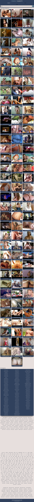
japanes (17, 453)
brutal (27, 464)
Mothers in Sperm (21, 429)
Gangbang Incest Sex (28, 379)
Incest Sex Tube (25, 417)
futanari (28, 461)
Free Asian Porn (12, 495)
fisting (7, 472)
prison (22, 465)
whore (8, 469)
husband (2, 460)
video (18, 465)
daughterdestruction (27, 473)
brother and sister (24, 481)
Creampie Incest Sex (17, 373)
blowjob (12, 468)
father (24, 464)
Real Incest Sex (21, 425)
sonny (1, 465)
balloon (16, 464)
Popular (17, 4)
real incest (13, 425)
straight (9, 468)
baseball (31, 465)
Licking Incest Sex (6, 401)
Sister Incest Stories (17, 406)
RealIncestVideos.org (21, 426)
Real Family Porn (4, 491)
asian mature (3, 477)
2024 (8, 453)
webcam (28, 453)
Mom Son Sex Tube (14, 418)
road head (26, 477)
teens (30, 461)
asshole (12, 473)
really (20, 465)
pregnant (31, 452)
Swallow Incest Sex (28, 396)
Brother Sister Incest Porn (6, 390)
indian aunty (7, 476)
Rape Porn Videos (16, 490)
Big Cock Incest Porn (6, 379)
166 (20, 456)
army (14, 469)
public (15, 453)
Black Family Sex (6, 383)
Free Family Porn (30, 418)
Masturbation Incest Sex (6, 405)
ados (28, 465)
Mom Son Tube (4, 429)
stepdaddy (20, 473)
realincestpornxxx (29, 425)
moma (19, 468)
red (27, 460)
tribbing (16, 456)
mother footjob (30, 477)
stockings (4, 472)
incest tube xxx (20, 422)
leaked (14, 452)
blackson (17, 461)
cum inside (28, 476)
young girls (18, 476)
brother (24, 460)
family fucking (19, 481)
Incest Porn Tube (10, 417)
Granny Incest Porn (28, 388)
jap (20, 469)
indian (22, 456)
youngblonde (9, 461)
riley (4, 473)
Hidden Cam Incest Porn (6, 394)
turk (26, 465)
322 (4, 457)
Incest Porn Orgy (17, 395)
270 (0, 457)
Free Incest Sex (9, 418)
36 (19, 453)
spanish (6, 473)
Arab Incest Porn (6, 373)
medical (30, 456)
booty (12, 457)
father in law (7, 481)
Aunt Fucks (6, 377)
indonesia (2, 453)
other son (18, 477)
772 (32, 460)
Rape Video (12, 490)
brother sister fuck (11, 452)
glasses (26, 457)
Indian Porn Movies (30, 495)
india (18, 464)
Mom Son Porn (29, 417)
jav (11, 464)
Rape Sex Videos (3, 490)
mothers (5, 464)
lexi (21, 468)
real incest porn (4, 425)
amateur (33, 457)
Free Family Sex (21, 490)
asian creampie (15, 481)
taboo (20, 464)
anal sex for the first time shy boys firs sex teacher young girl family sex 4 (20, 480)
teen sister (9, 480)
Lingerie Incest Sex (6, 402)
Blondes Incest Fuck (6, 384)
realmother (10, 460)
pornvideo (23, 473)
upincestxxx (16, 429)
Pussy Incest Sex (17, 401)
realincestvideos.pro (15, 426)
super (23, 461)
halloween (6, 468)
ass (18, 469)
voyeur (13, 456)
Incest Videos (11, 422)
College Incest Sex (17, 371)
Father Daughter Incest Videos (14, 491)
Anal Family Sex (6, 372)
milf (17, 468)
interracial (24, 468)
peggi (19, 460)
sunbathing (29, 464)
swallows (6, 461)
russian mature (19, 484)
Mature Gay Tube (17, 487)
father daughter (3, 481)
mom (4, 453)
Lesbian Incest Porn (6, 400)
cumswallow (23, 469)
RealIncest (25, 425)
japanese (17, 460)
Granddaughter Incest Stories (28, 383)
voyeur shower (15, 484)
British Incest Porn (6, 388)
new (6, 456)
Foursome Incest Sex (28, 377)
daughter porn (6, 480)
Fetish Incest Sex (28, 373)
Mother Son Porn (26, 429)
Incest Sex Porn (25, 491)
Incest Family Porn (15, 417)
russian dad (25, 476)
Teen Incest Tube (16, 422)
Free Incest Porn (9, 425)
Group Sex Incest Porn (28, 389)
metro (14, 457)
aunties (11, 469)
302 (8, 457)
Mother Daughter (6, 412)
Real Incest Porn (26, 426)
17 (23, 453)
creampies (29, 468)
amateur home (3, 476)
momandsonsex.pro (30, 421)
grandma (13, 464)
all (25, 452)
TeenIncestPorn (17, 425)
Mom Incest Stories (6, 407)
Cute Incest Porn (17, 377)
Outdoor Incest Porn (17, 396)
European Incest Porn (17, 389)
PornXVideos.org (31, 426)
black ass (32, 476)
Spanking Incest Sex (17, 411)
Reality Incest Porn (17, 402)
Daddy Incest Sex (17, 378)
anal (32, 456)
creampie (17, 457)
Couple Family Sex (17, 372)
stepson (20, 461)
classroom (15, 465)
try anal (28, 481)
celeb (23, 452)
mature (25, 456)
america (20, 457)
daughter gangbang (22, 477)
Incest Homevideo (21, 494)
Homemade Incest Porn (6, 395)
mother (10, 453)
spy (24, 457)
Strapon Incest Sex (28, 394)
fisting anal (10, 476)
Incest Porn (6, 396)
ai (25, 469)
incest (17, 452)
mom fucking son (26, 421)
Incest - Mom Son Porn (24, 418)
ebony (13, 472)
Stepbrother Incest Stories (17, 413)
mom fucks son (16, 421)
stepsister (32, 468)
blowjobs (9, 473)
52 (32, 453)
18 (26, 453)
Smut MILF (7, 426)
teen (26, 460)
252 (30, 457)
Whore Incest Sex (28, 406)
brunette (2, 473)
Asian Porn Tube (3, 495)
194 (31, 460)
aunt (12, 469)
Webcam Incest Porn (28, 405)
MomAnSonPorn (21, 421)
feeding (11, 472)
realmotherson (8, 465)
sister (2, 457)
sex (32, 469)
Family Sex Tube (8, 491)
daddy (28, 452)
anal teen (22, 476)
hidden (32, 464)
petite (6, 469)
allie (9, 456)
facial (6, 457)
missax (1, 469)
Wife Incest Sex (27, 407)
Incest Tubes (28, 422)
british (14, 461)
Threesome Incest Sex (28, 400)
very (31, 469)
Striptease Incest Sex (28, 395)
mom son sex (3, 452)
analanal (17, 473)
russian (1, 472)
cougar (1, 461)
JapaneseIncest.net (2, 422)
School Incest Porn (17, 405)
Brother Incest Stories (6, 389)
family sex (7, 452)
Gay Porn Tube (17, 495)
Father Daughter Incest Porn (28, 371)
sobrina (26, 472)
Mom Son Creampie (3, 421)
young (13, 453)
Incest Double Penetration (17, 384)
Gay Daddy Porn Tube (5, 487)
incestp (32, 472)
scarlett (33, 461)
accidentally (12, 465)
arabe (1, 464)
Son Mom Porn (11, 426)
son (14, 468)
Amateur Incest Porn (6, 371)
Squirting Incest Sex (17, 412)
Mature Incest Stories (6, 406)
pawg (14, 473)
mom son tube (8, 429)
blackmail (7, 460)
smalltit (28, 472)
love (12, 461)
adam (12, 460)
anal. (23, 472)
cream (9, 464)
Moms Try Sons (30, 429)
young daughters (15, 476)
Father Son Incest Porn (28, 372)
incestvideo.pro (7, 422)
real (29, 460)
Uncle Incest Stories (28, 402)
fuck (1, 456)
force (4, 460)
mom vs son (30, 481)
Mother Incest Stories (6, 411)
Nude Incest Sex (6, 413)
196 (28, 457)
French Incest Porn (28, 378)
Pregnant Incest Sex (17, 400)
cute (10, 457)
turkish (18, 456)
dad (7, 464)
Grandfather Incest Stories (28, 384)
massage (4, 456)
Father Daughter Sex (5, 417)
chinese (21, 453)
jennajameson (28, 469)
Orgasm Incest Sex (17, 394)
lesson (3, 461)
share (24, 465)
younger (28, 456)
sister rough (11, 481)
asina (3, 469)
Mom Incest (12, 421)
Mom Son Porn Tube (4, 418)
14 (6, 453)
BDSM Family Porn (6, 378)
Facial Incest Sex (17, 390)
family (31, 453)
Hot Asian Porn (8, 495)
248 (14, 460)
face (25, 461)
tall (30, 472)
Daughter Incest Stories (17, 379)
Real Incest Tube (3, 426)
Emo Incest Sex (17, 388)
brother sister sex (8, 477)
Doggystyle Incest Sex (17, 383)
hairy (22, 464)
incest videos (32, 422)
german (3, 468)
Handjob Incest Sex (28, 390)
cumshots (32, 473)
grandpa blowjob (20, 452)
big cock (15, 477)
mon (1, 468)
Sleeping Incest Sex (17, 407)
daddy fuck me (31, 480)
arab (3, 465)
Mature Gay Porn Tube (11, 487)
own (32, 465)
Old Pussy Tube (12, 429)
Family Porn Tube (26, 490)
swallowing (21, 472)
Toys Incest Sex (27, 401)
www (11, 456)
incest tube (24, 422)
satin (26, 468)
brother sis (2, 480)
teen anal (12, 477)
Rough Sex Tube (8, 490)
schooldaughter (17, 472)
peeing (22, 457)
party (17, 469)
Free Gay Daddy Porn (28, 487)
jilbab (21, 460)
